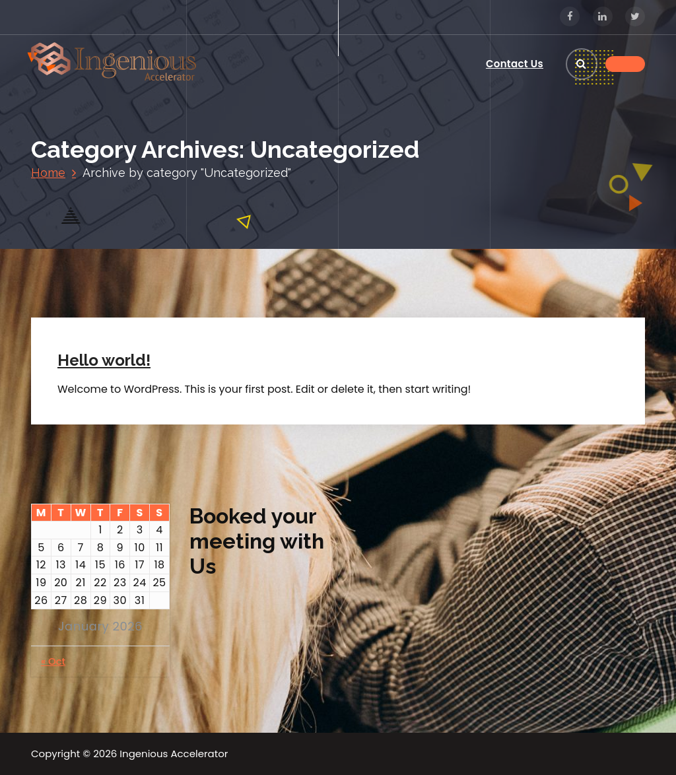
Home (48, 173)
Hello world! (104, 360)
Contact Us (514, 64)
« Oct (53, 661)
